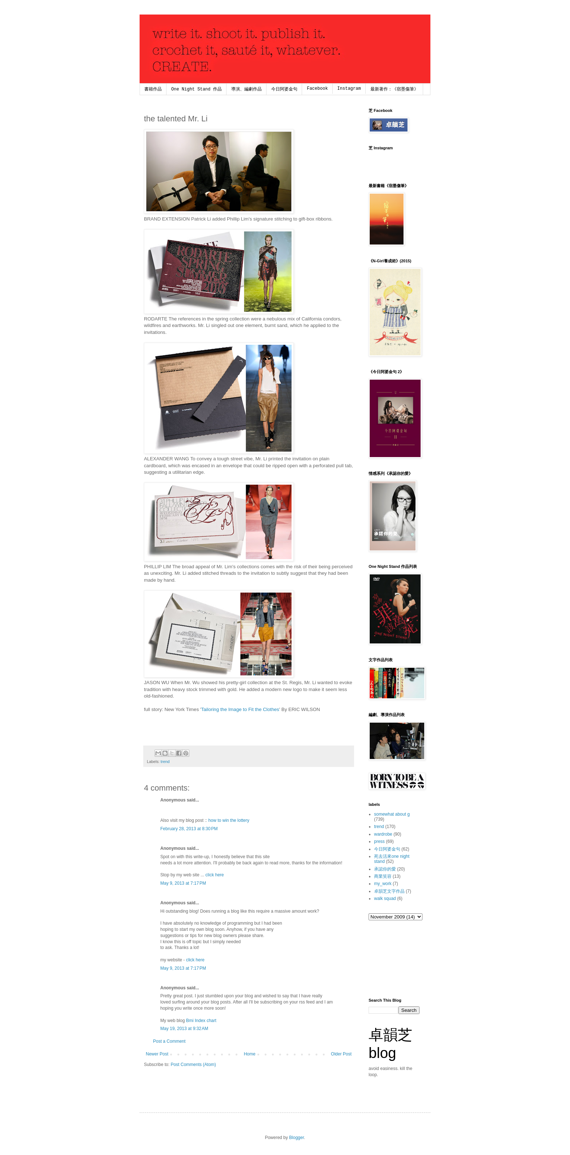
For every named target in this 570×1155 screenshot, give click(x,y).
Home (250, 1054)
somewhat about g (392, 814)
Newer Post (157, 1054)
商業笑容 (383, 876)
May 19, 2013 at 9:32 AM (184, 1028)
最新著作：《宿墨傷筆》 (394, 89)
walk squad (385, 898)
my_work (383, 883)
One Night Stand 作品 (196, 89)
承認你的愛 (385, 869)
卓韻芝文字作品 (389, 891)
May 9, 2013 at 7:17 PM (183, 883)
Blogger (296, 1137)
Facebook (317, 88)
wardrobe (383, 834)
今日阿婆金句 (284, 89)
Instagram (349, 88)
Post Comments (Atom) (193, 1064)
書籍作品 (153, 89)
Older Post (341, 1054)
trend (165, 761)
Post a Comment (169, 1041)
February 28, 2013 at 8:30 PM (189, 828)
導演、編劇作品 (246, 89)
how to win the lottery (228, 820)
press (379, 841)
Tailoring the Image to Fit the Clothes (240, 709)
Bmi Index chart (201, 1020)
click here (214, 874)
